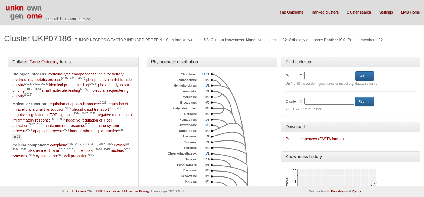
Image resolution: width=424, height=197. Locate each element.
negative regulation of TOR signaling (43, 115)
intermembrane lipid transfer (93, 131)
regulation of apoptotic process (74, 104)
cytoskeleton (46, 156)
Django (357, 191)
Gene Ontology (44, 62)
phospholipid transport (90, 109)
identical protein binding (69, 85)
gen (17, 16)
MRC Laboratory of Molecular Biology (122, 191)
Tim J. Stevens (75, 191)
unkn (14, 8)
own (34, 8)
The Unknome (291, 12)
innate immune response (64, 125)
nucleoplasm (85, 150)
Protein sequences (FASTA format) (315, 139)
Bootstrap (338, 191)
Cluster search (359, 12)
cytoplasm (58, 145)
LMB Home (410, 12)
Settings (386, 12)
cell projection (75, 156)
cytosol (120, 145)
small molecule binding (61, 90)
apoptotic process (48, 131)
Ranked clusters (325, 12)
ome (34, 16)
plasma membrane (43, 150)
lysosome (20, 156)
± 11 (17, 137)
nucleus (117, 150)
